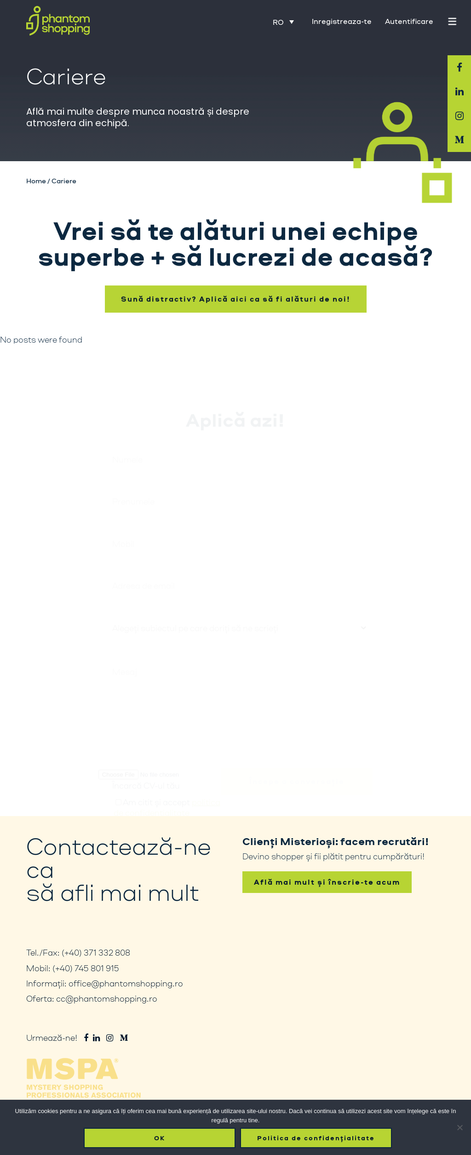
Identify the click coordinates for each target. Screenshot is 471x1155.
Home (36, 180)
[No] (459, 1127)
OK (159, 1138)
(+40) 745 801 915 (85, 968)
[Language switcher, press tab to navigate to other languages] (283, 21)
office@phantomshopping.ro (126, 983)
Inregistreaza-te (342, 21)
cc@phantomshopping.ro (106, 998)
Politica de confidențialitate (316, 1138)
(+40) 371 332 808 (96, 952)
